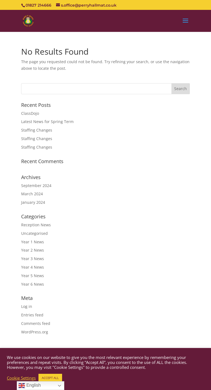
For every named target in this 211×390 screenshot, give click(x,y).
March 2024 (32, 193)
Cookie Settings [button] (21, 377)
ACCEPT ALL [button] (50, 378)
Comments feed (35, 323)
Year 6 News (32, 284)
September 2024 (36, 185)
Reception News (36, 224)
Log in (26, 306)
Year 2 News (32, 250)
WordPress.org (34, 332)
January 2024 (33, 202)
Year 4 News (32, 267)
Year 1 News (32, 241)
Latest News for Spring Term (47, 121)
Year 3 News (32, 258)
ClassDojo (30, 113)
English (29, 385)
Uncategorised (34, 233)
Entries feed (32, 314)
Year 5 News (32, 275)
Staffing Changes (36, 130)
